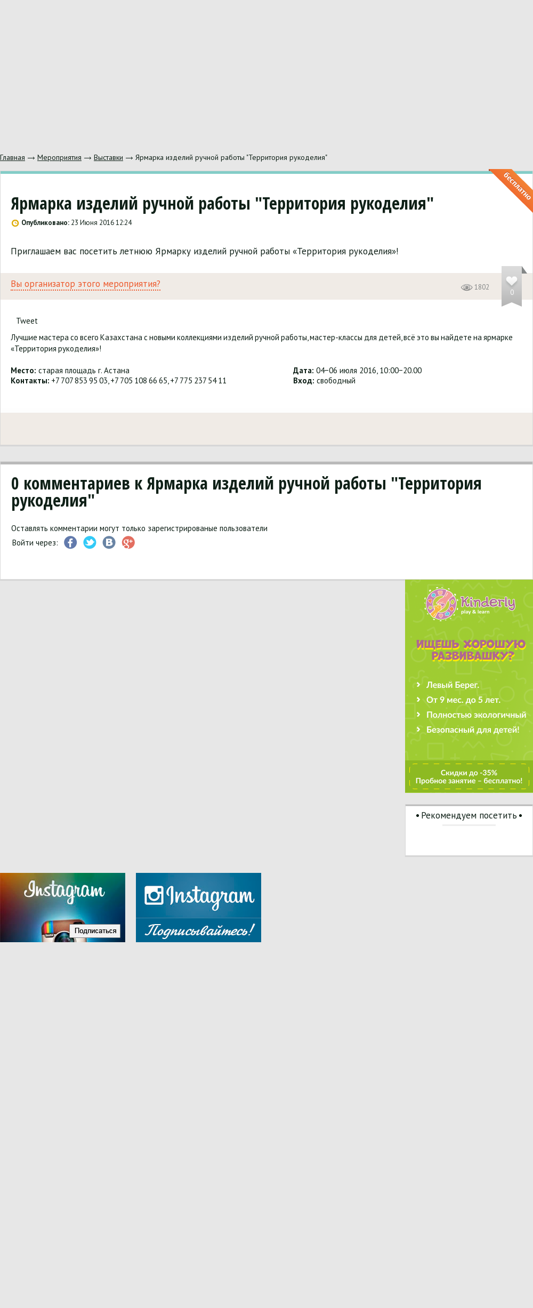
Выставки (108, 157)
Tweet (27, 321)
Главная (12, 157)
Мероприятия (59, 157)
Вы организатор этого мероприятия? (85, 284)
